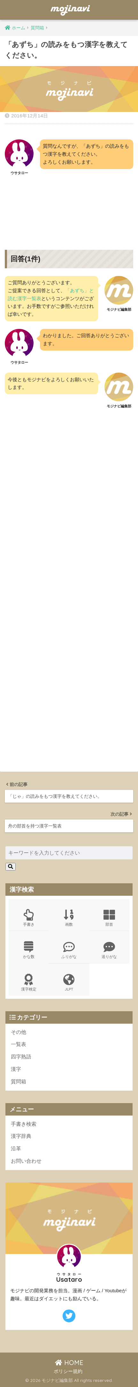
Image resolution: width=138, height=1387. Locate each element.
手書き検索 (23, 1124)
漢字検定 (28, 982)
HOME (69, 1363)
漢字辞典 (21, 1136)
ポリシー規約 (68, 1371)
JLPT (69, 982)
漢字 (16, 1069)
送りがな (109, 950)
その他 (18, 1032)
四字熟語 (21, 1056)
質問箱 (18, 1081)
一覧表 (18, 1044)
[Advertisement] (69, 207)
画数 (69, 918)
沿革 (16, 1148)
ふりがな (69, 950)
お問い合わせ (26, 1161)
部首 (109, 918)
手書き (28, 918)
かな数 (28, 950)
